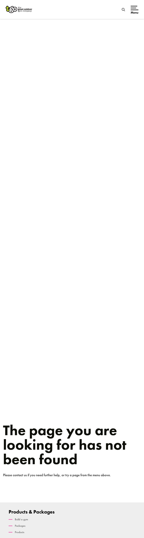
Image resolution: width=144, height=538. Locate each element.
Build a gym (21, 519)
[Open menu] (134, 9)
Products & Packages (32, 512)
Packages (20, 526)
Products (19, 532)
